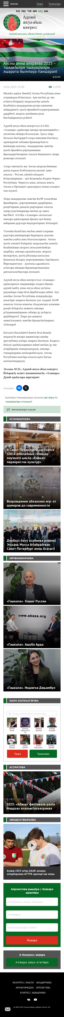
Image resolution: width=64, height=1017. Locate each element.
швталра (49, 397)
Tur (29, 11)
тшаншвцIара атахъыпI (18, 401)
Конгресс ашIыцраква (33, 992)
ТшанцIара (54, 3)
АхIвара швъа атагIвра (32, 962)
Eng (24, 11)
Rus (18, 11)
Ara (46, 11)
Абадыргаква (44, 982)
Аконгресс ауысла (23, 982)
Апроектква (43, 987)
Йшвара (32, 940)
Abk (35, 11)
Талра (39, 3)
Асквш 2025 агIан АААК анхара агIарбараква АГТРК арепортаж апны (30, 872)
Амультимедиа (25, 987)
